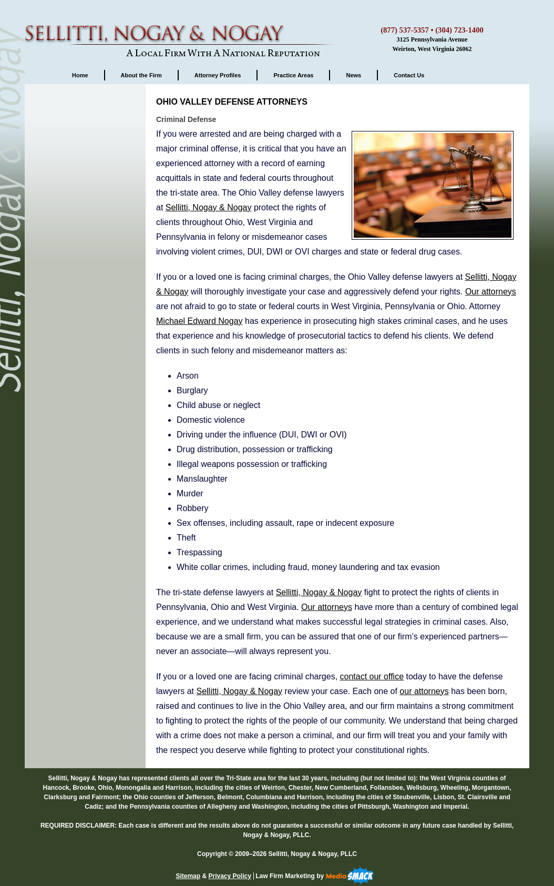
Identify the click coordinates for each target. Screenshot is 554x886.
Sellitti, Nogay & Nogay (182, 29)
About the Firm (141, 75)
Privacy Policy (229, 876)
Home (80, 75)
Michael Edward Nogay (199, 321)
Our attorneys (490, 291)
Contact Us (409, 75)
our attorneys (423, 691)
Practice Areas (293, 75)
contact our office (372, 676)
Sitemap (188, 876)
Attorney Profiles (217, 75)
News (353, 75)
